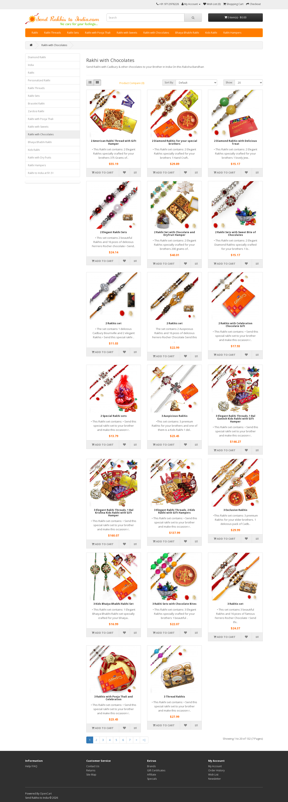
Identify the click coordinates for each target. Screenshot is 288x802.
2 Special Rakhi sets (113, 416)
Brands (151, 766)
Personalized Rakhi (39, 80)
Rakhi (35, 32)
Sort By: (169, 82)
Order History (216, 770)
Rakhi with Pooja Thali (97, 32)
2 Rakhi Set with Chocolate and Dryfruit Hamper (174, 233)
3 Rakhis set (235, 604)
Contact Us (92, 766)
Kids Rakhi (211, 32)
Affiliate (151, 774)
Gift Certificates (156, 770)
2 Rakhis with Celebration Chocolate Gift (235, 325)
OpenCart (46, 793)
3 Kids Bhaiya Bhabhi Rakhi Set (113, 604)
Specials (152, 779)
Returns (90, 770)
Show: (229, 82)
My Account (215, 766)
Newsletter (214, 779)
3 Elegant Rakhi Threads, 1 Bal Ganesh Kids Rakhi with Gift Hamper (235, 418)
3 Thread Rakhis (174, 696)
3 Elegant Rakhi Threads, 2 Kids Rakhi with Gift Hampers (174, 511)
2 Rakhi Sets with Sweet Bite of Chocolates (235, 233)
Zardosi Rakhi (36, 111)
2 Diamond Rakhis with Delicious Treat (235, 142)
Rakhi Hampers (232, 32)
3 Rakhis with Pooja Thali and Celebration (113, 698)
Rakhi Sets (73, 32)
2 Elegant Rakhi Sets (113, 232)
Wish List (213, 774)
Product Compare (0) (131, 83)
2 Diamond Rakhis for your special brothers (174, 142)
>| (144, 740)
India (31, 65)
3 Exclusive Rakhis (235, 510)
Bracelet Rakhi (36, 103)
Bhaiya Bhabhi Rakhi (187, 32)
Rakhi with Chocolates (156, 32)
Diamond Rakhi (37, 57)
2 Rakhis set (113, 323)
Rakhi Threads (52, 32)
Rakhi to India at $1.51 (41, 173)
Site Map (91, 774)
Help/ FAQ (31, 766)
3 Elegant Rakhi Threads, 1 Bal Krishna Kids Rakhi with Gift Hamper (113, 512)
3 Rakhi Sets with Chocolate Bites (174, 604)
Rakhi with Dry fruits (39, 157)
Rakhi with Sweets (127, 32)
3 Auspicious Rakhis (175, 416)
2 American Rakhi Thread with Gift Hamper (113, 142)
